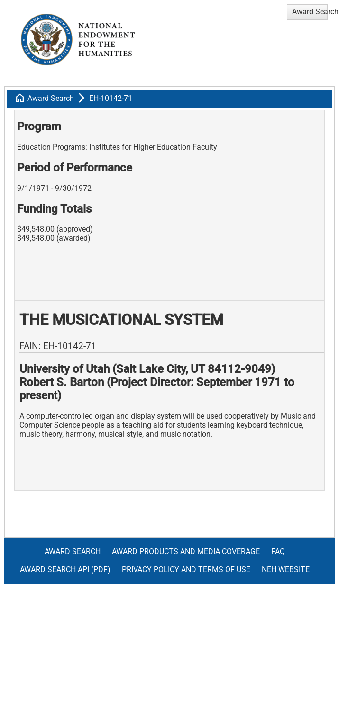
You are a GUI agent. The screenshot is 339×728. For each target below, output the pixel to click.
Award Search (50, 98)
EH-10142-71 (110, 98)
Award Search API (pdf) (65, 569)
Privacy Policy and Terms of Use (186, 569)
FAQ (278, 551)
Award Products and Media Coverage (186, 551)
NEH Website (286, 569)
